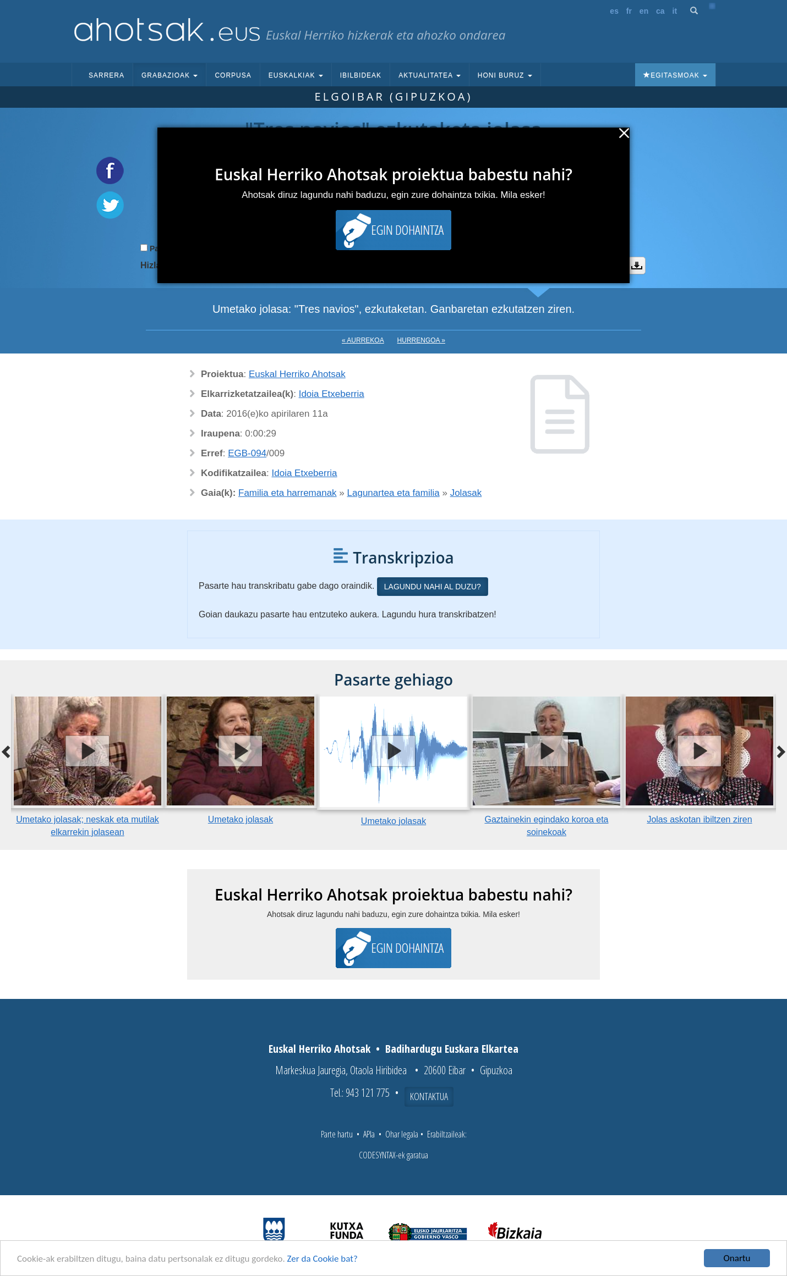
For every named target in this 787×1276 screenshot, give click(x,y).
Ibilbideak (360, 75)
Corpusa (233, 75)
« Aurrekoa (363, 340)
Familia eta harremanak (287, 493)
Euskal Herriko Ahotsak (297, 374)
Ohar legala (401, 1134)
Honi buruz (505, 75)
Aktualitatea (429, 75)
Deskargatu (637, 265)
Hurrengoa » (421, 340)
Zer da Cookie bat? (322, 1260)
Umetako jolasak (240, 819)
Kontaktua (429, 1096)
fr (629, 11)
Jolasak (466, 493)
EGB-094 (247, 453)
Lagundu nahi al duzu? (432, 586)
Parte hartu (337, 1134)
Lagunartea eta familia (393, 493)
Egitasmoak (675, 75)
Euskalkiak (296, 75)
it (675, 11)
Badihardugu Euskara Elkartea (451, 1048)
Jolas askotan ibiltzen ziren (699, 819)
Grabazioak (169, 75)
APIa (369, 1134)
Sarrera (106, 75)
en (644, 11)
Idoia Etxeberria (331, 394)
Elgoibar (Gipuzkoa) (394, 96)
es (614, 11)
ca (660, 11)
